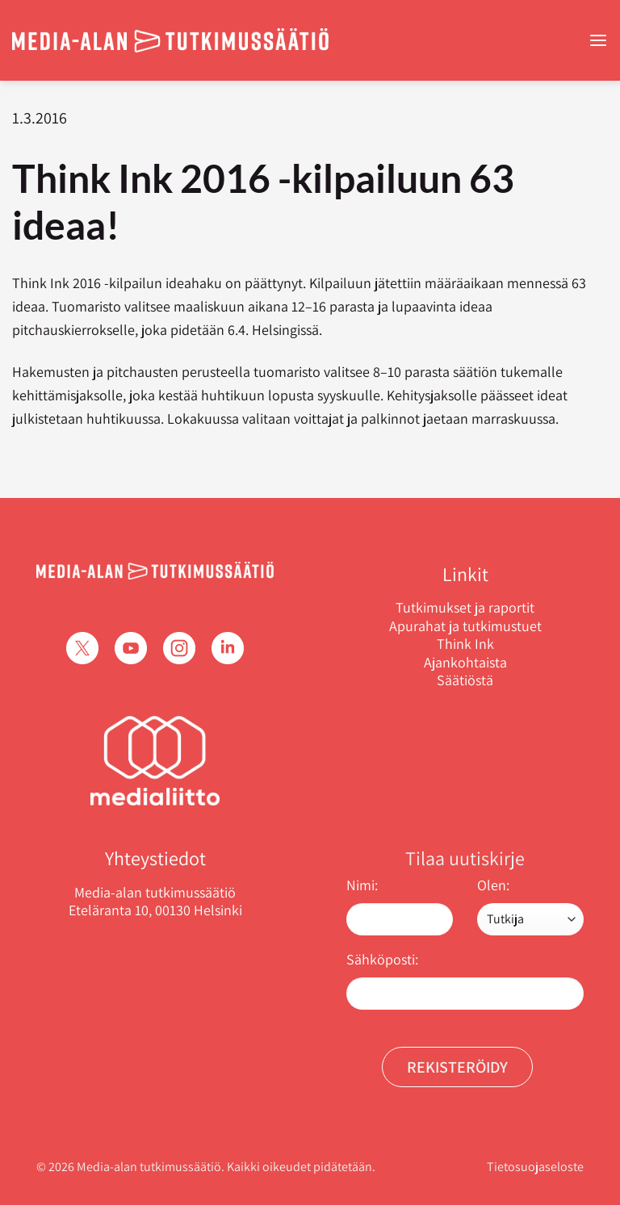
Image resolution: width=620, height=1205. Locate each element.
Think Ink (465, 644)
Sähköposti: (382, 959)
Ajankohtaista (465, 663)
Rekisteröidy (457, 1066)
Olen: (493, 885)
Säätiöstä (465, 680)
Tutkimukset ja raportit (465, 608)
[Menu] (598, 41)
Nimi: (362, 885)
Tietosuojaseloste (535, 1166)
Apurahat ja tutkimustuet (465, 626)
